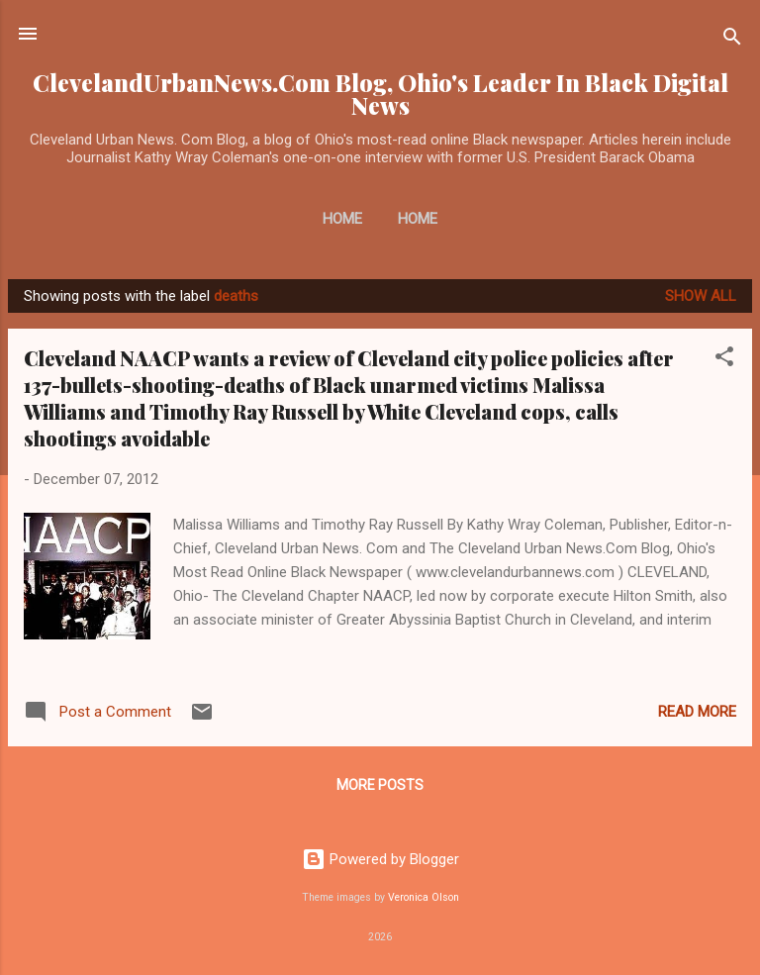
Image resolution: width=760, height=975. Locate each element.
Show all (700, 296)
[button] (724, 359)
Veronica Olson (423, 897)
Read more (697, 712)
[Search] (732, 40)
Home (342, 219)
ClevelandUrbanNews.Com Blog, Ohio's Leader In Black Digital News (380, 94)
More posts (380, 785)
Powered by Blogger (380, 859)
